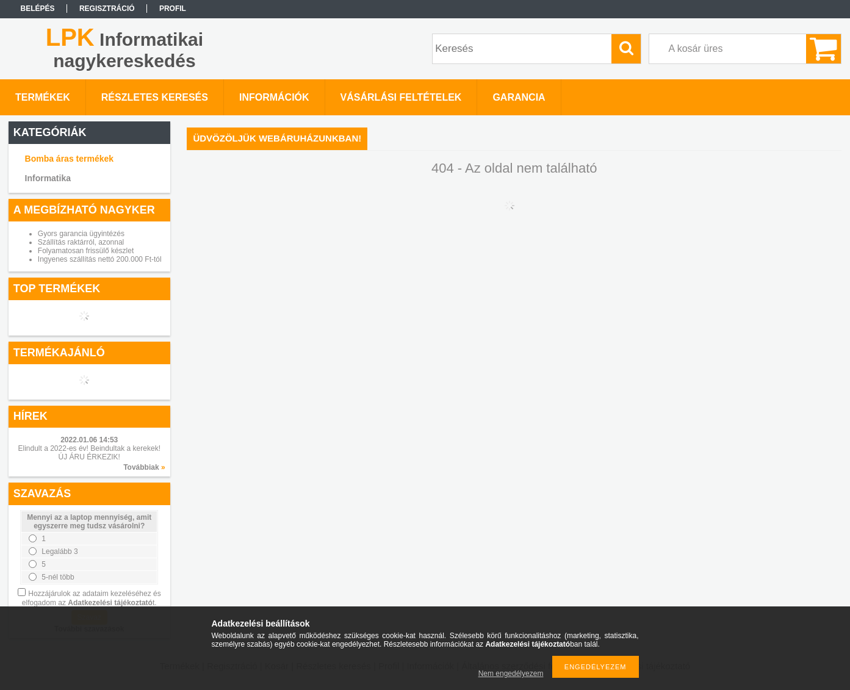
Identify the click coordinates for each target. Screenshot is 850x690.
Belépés (38, 8)
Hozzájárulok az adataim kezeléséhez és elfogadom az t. (91, 598)
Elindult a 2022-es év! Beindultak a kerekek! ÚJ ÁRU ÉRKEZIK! (89, 452)
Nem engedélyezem (511, 673)
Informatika (48, 178)
